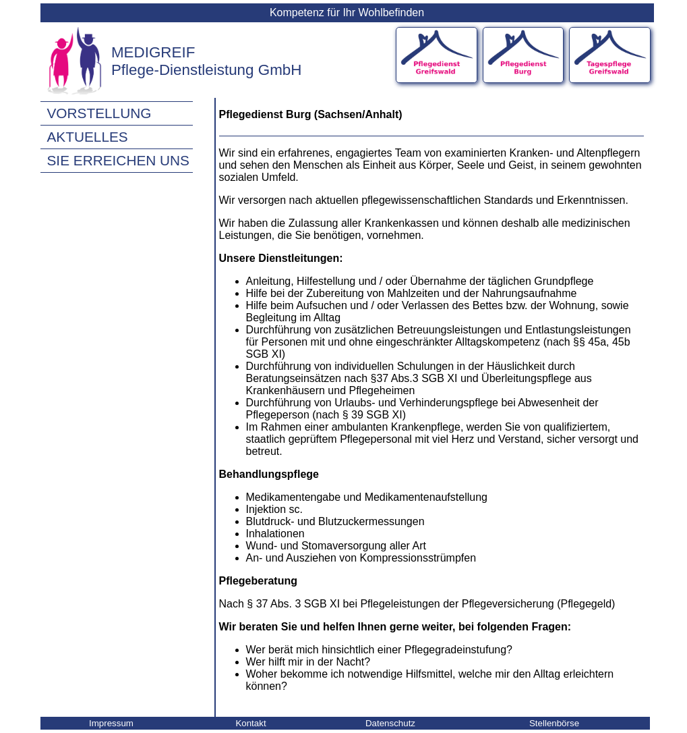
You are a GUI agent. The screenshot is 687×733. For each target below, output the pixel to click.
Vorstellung (99, 113)
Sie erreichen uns (118, 160)
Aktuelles (87, 136)
